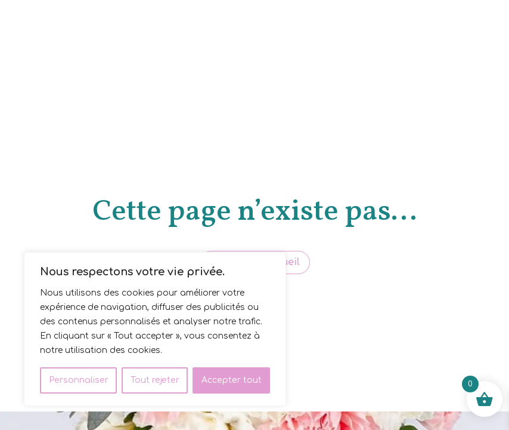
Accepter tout (231, 380)
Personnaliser (78, 380)
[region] (155, 329)
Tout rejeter (155, 380)
